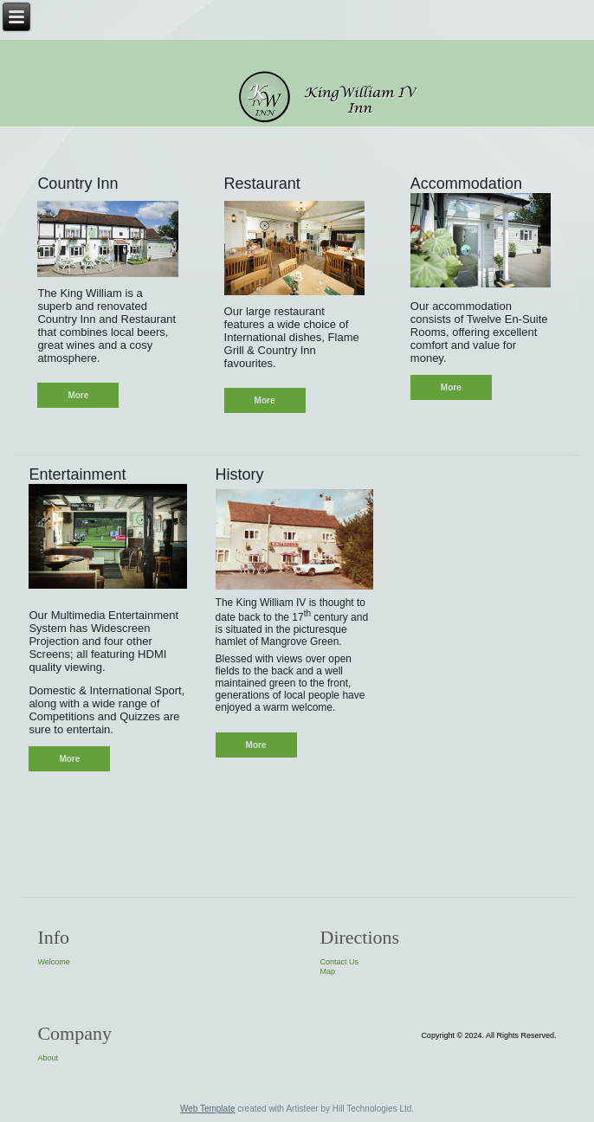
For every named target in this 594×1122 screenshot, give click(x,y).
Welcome (53, 962)
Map (328, 971)
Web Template (208, 1108)
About (47, 1058)
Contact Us (339, 962)
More (78, 395)
